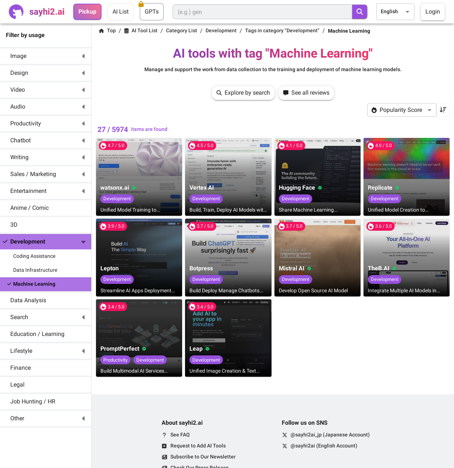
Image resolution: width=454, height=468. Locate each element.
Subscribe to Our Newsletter (203, 457)
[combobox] (395, 11)
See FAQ (180, 435)
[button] (45, 56)
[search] (360, 12)
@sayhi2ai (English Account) (324, 446)
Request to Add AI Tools (198, 446)
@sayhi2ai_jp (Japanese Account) (330, 435)
